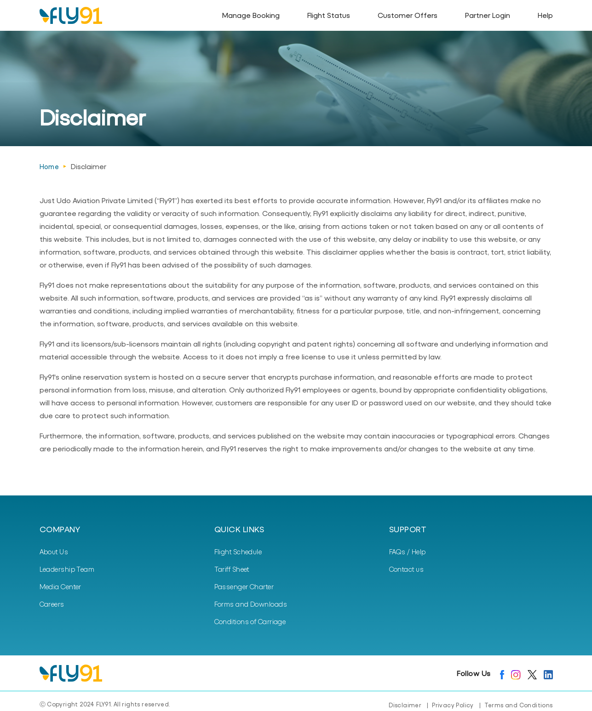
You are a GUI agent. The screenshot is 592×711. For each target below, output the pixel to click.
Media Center (60, 586)
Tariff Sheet (231, 569)
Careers (52, 604)
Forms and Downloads (250, 604)
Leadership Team (67, 569)
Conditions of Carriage (250, 621)
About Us (54, 551)
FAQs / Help (407, 551)
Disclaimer (405, 705)
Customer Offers (407, 15)
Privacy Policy (452, 705)
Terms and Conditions (518, 705)
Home (49, 166)
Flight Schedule (238, 551)
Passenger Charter (244, 586)
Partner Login (487, 15)
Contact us (406, 569)
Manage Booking (251, 15)
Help (545, 15)
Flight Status (328, 15)
